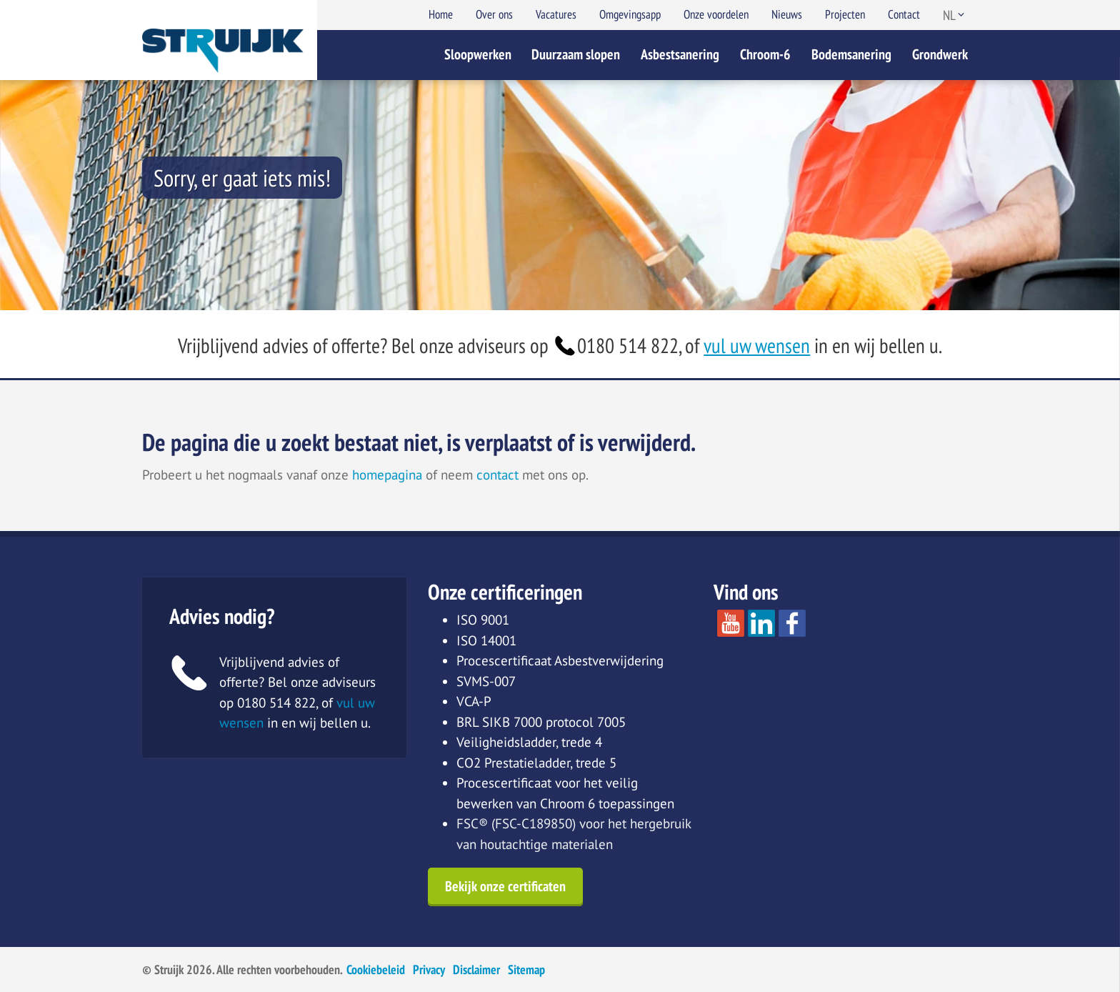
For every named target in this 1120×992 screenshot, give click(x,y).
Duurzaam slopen (575, 54)
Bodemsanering (851, 54)
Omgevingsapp (630, 14)
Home (441, 14)
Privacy (429, 969)
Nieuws (786, 14)
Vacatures (556, 14)
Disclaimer (476, 969)
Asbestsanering (680, 54)
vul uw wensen (757, 345)
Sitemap (526, 969)
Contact (904, 14)
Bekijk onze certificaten (505, 886)
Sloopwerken (477, 54)
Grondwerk (940, 54)
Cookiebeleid (375, 969)
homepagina (387, 474)
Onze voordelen (716, 14)
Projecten (845, 14)
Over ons (494, 14)
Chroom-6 (765, 54)
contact (497, 474)
